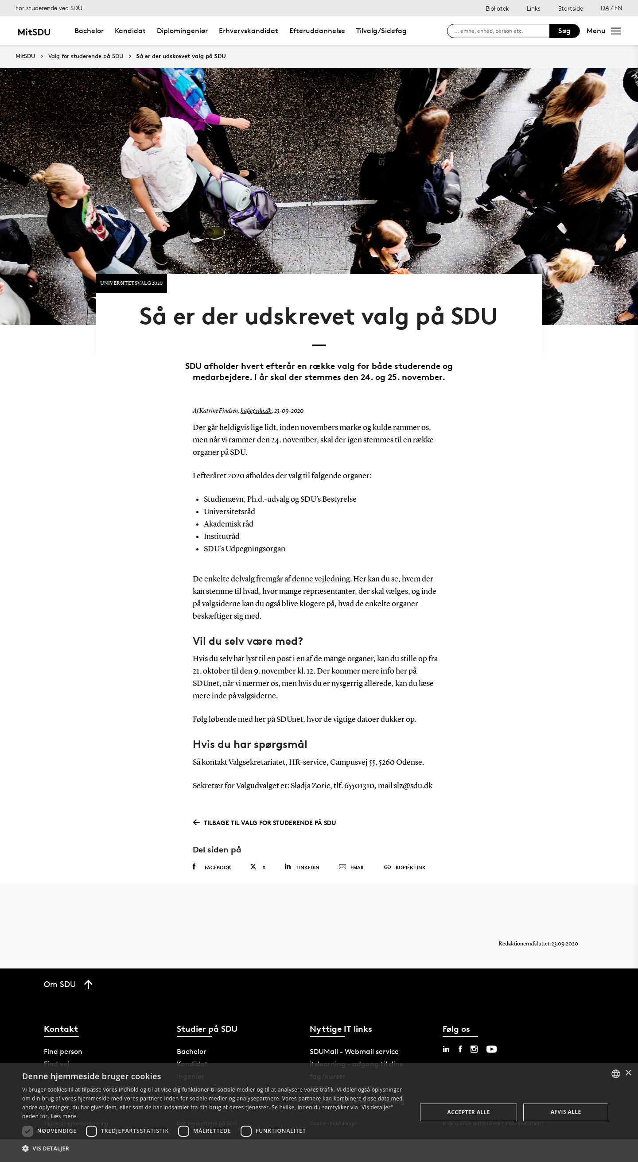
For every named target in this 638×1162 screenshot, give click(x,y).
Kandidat (130, 31)
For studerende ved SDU (49, 8)
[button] (213, 1149)
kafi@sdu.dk (256, 433)
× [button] (628, 1073)
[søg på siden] (501, 31)
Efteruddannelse (317, 31)
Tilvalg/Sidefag (381, 31)
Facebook (212, 889)
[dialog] (319, 1112)
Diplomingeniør (182, 31)
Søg (564, 31)
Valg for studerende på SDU (86, 56)
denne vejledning (321, 601)
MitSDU (25, 56)
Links (534, 8)
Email (351, 889)
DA (605, 8)
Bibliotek (497, 8)
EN (618, 8)
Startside (570, 8)
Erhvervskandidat (248, 31)
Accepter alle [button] (468, 1112)
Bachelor (89, 31)
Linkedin (301, 889)
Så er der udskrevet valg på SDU (181, 56)
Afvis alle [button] (566, 1112)
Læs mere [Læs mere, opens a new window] (63, 1116)
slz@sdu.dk (413, 808)
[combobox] (615, 1073)
